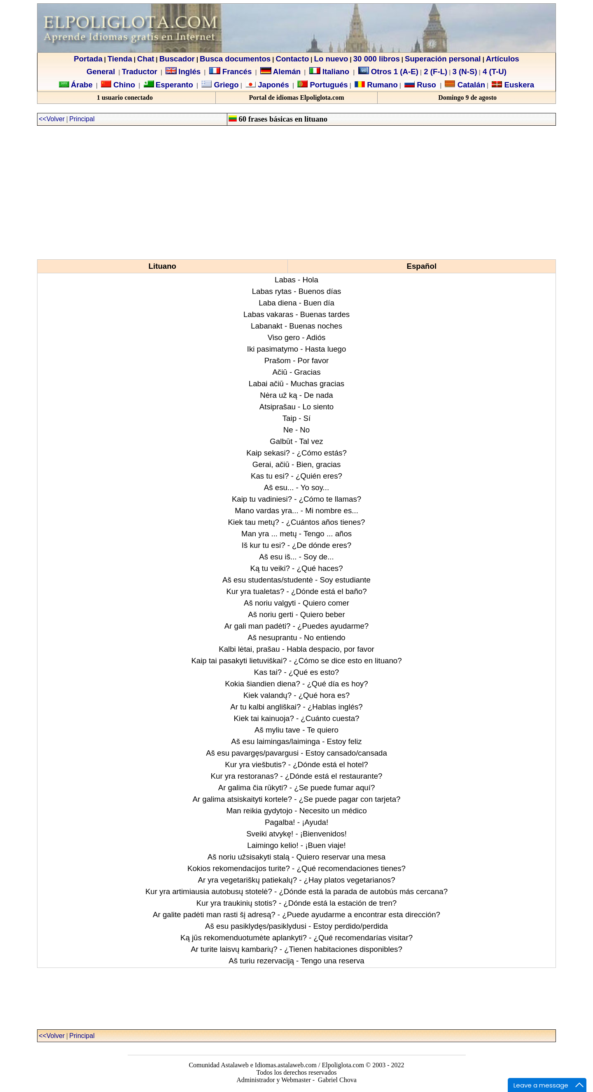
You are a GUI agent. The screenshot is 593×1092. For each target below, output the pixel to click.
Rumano (381, 84)
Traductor (139, 71)
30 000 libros (376, 58)
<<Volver (52, 118)
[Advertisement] (296, 192)
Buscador (177, 58)
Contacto (292, 58)
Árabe (82, 84)
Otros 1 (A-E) (388, 71)
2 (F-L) (434, 71)
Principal (81, 118)
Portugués (328, 84)
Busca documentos (235, 58)
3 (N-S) (465, 71)
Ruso (425, 84)
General (100, 71)
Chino (123, 84)
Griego (225, 84)
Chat (145, 58)
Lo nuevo (331, 58)
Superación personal (443, 58)
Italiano (330, 71)
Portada (88, 58)
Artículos (502, 58)
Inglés (189, 71)
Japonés (272, 84)
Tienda (119, 58)
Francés (230, 71)
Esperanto (174, 84)
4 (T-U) (494, 71)
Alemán (287, 71)
